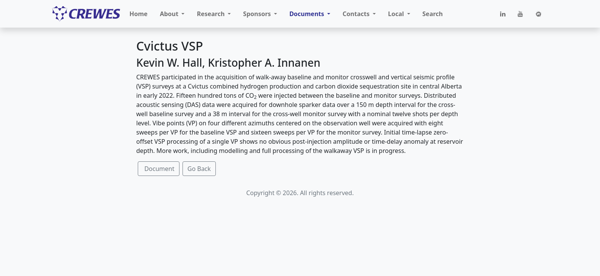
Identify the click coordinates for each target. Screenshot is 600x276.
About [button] (170, 14)
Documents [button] (307, 14)
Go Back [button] (199, 168)
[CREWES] (86, 13)
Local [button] (397, 14)
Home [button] (138, 14)
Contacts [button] (356, 14)
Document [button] (158, 168)
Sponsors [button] (257, 14)
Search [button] (432, 14)
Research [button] (211, 14)
